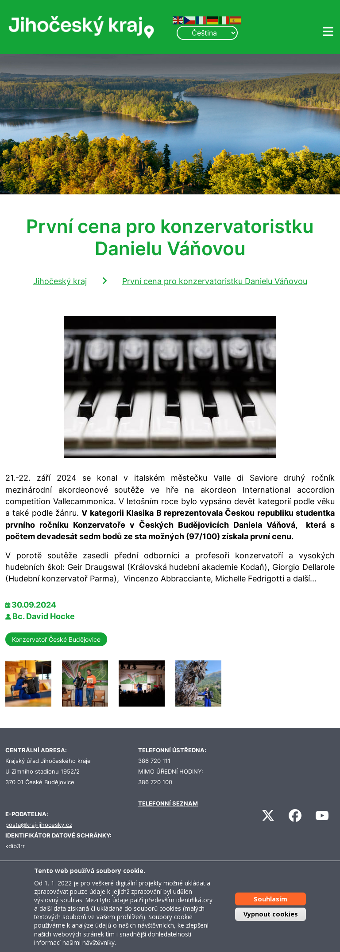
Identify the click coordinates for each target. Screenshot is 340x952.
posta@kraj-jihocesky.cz (38, 825)
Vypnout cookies (270, 914)
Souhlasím (270, 899)
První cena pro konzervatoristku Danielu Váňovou (214, 281)
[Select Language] (207, 33)
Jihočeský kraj (60, 281)
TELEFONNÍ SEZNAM (168, 803)
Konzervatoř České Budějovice (56, 639)
